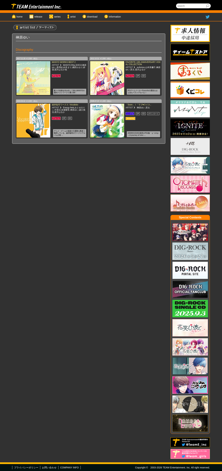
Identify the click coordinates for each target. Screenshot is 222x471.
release (38, 16)
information (115, 16)
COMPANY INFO (69, 467)
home (19, 16)
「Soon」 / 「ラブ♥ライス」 (139, 104)
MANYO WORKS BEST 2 (64, 62)
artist (72, 16)
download (92, 16)
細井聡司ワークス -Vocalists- (65, 104)
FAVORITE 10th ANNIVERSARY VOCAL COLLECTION (143, 63)
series (57, 16)
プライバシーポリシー (26, 467)
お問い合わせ (49, 467)
